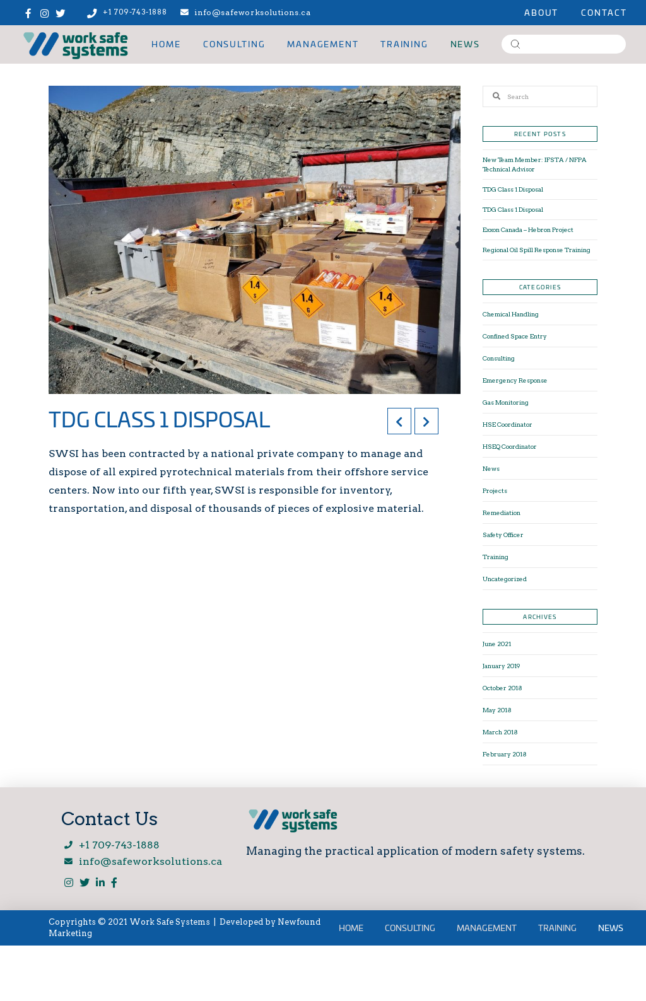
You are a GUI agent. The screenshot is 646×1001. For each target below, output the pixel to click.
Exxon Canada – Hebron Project (528, 229)
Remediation (501, 512)
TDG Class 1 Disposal (513, 189)
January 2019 (501, 665)
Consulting (499, 358)
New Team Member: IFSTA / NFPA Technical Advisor (535, 164)
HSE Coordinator (507, 424)
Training (495, 556)
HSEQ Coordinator (510, 446)
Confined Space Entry (515, 336)
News (491, 468)
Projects (495, 490)
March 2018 (500, 732)
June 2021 (497, 643)
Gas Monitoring (506, 402)
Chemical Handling (511, 314)
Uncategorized (505, 578)
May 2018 (497, 710)
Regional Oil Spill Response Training (536, 249)
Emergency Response (515, 380)
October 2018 (502, 687)
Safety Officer (503, 534)
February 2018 (505, 754)
